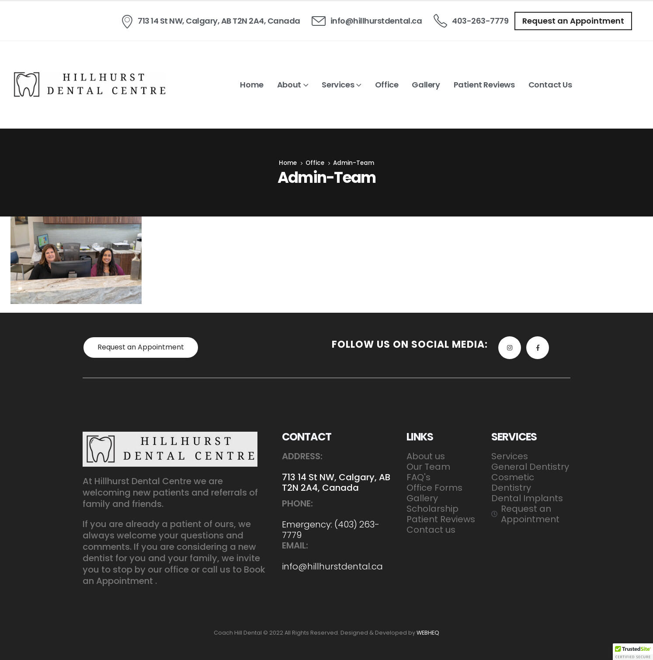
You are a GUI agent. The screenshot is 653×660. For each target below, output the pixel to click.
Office (387, 84)
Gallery (426, 84)
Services (338, 84)
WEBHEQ (428, 632)
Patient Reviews (484, 84)
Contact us (550, 84)
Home (251, 84)
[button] (573, 21)
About (289, 84)
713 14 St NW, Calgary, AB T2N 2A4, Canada (336, 482)
